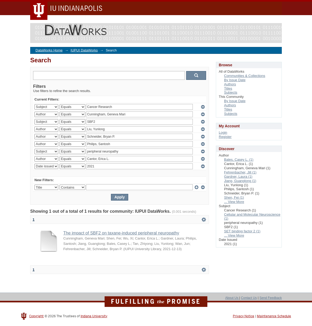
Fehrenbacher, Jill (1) (240, 172)
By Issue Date (235, 80)
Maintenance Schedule (274, 316)
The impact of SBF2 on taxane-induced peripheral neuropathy (121, 233)
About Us (232, 298)
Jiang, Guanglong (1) (240, 181)
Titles (228, 88)
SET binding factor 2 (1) (242, 231)
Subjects (230, 92)
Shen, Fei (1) (234, 197)
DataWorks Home (49, 50)
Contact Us (249, 298)
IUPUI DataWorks (84, 50)
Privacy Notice (243, 316)
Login (223, 132)
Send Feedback (270, 298)
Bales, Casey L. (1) (238, 160)
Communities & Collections (244, 76)
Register (225, 137)
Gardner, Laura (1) (238, 177)
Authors (230, 84)
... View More (234, 202)
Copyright (36, 316)
